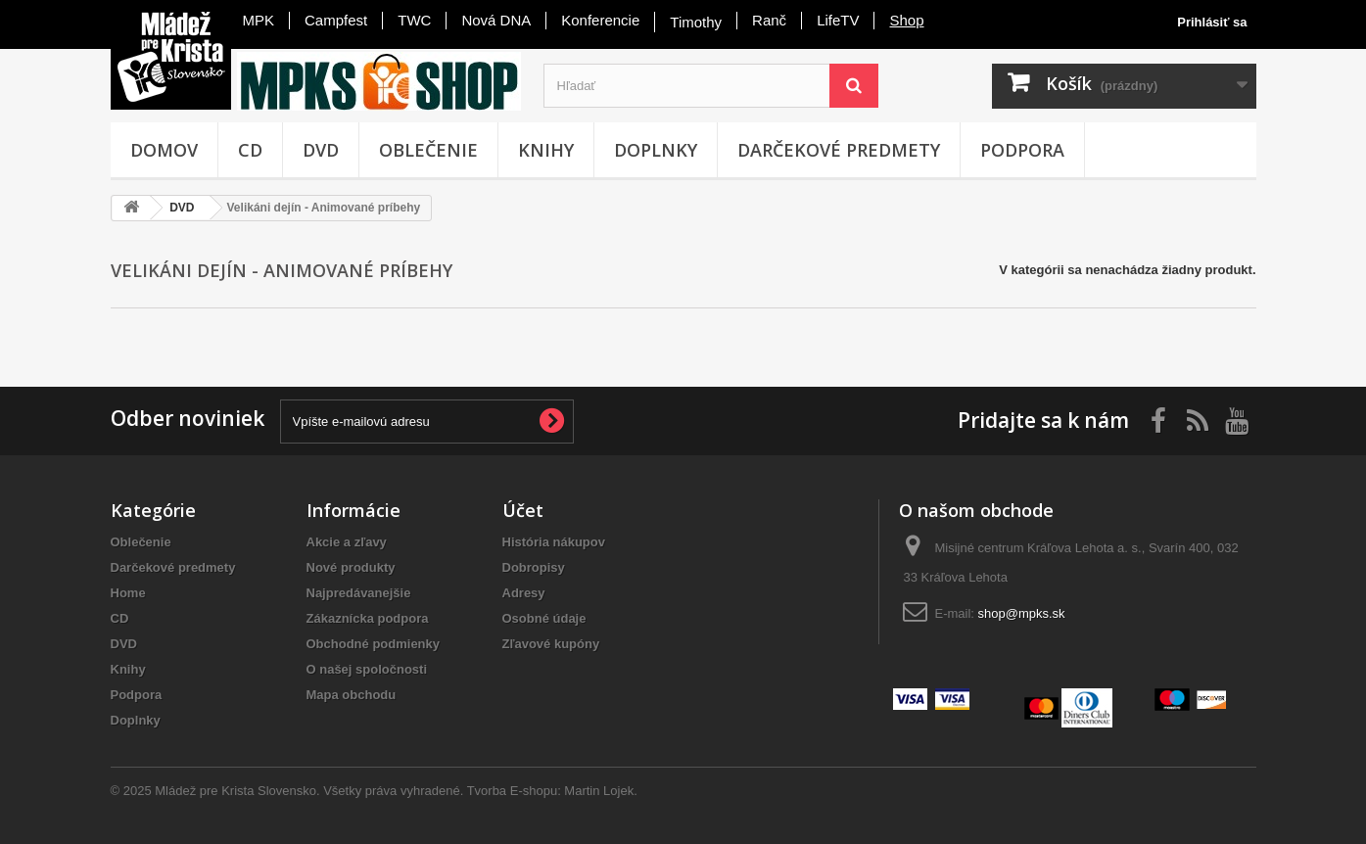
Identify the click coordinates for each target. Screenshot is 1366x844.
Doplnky (655, 150)
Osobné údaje (544, 618)
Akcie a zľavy (346, 542)
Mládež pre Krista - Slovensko (171, 57)
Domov (164, 150)
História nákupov (553, 542)
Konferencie (600, 20)
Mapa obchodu (351, 694)
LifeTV (838, 20)
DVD (321, 150)
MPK (259, 20)
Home (128, 593)
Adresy (523, 593)
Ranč (769, 20)
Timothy (696, 22)
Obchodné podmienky (373, 643)
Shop (906, 20)
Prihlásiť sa (1212, 22)
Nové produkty (351, 567)
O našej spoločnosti (367, 669)
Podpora (1022, 150)
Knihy (546, 150)
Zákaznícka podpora (367, 618)
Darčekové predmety (838, 150)
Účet (522, 510)
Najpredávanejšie (358, 593)
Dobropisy (533, 567)
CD (250, 150)
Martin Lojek (599, 790)
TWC (414, 20)
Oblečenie (428, 150)
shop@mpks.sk (1021, 613)
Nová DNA (496, 20)
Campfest (336, 20)
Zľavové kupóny (551, 643)
